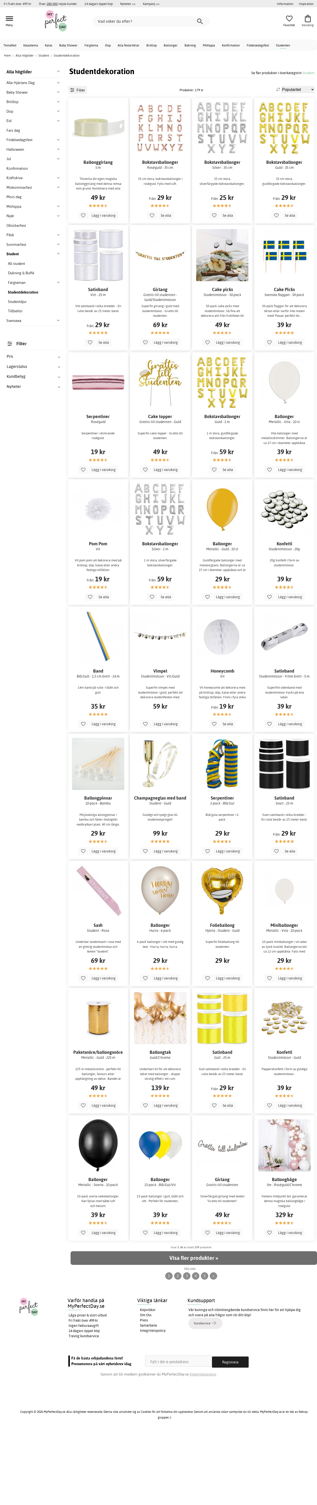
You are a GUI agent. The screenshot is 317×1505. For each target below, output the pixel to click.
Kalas (48, 45)
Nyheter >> (127, 4)
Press (144, 1394)
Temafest (9, 45)
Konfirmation (231, 45)
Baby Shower (68, 45)
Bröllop (151, 45)
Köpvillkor (148, 1384)
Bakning (190, 45)
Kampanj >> (151, 4)
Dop (108, 45)
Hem (7, 55)
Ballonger (171, 45)
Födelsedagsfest (258, 45)
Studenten (283, 45)
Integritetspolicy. (203, 1446)
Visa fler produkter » (193, 1332)
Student (308, 72)
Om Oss (146, 1389)
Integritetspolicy (153, 1404)
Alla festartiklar (128, 45)
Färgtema (91, 45)
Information (285, 4)
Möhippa (209, 45)
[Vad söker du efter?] (151, 21)
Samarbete (148, 1399)
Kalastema (30, 45)
